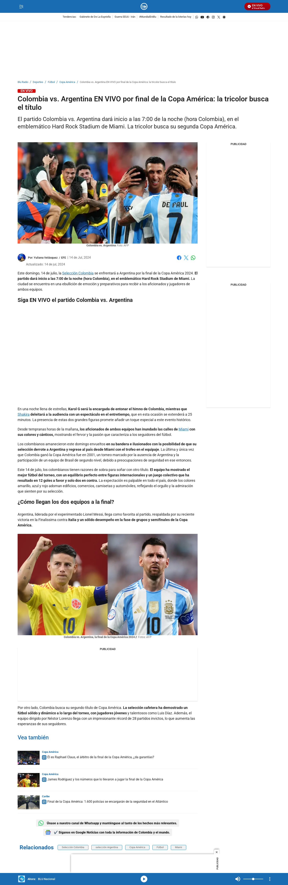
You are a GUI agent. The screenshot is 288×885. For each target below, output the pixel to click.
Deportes (38, 82)
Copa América (67, 82)
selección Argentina (107, 847)
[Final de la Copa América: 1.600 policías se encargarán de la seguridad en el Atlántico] (29, 802)
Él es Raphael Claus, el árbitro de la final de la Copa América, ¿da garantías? (100, 757)
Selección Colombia (78, 273)
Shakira (24, 414)
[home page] (144, 6)
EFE (63, 257)
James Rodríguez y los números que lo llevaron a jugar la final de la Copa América (105, 779)
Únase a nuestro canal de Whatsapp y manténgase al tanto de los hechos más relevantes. (107, 823)
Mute (237, 879)
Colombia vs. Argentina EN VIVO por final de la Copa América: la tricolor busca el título (128, 82)
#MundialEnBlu (147, 16)
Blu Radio (23, 82)
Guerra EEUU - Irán (125, 16)
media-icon (144, 879)
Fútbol (51, 82)
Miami (184, 429)
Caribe (46, 796)
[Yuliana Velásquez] (46, 257)
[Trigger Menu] (21, 6)
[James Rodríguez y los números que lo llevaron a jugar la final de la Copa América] (29, 780)
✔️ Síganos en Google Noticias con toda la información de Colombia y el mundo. (107, 832)
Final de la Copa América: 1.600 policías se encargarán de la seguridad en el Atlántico (107, 801)
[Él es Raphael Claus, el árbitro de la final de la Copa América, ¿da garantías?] (29, 758)
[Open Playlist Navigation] (269, 879)
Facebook (179, 257)
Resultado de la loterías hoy (175, 16)
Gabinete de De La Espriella (95, 16)
